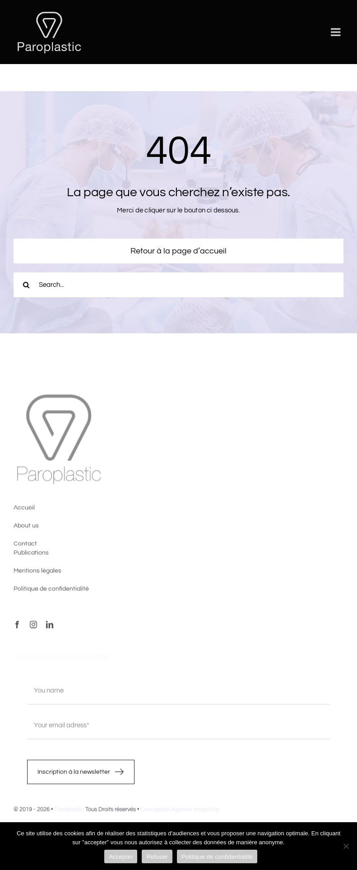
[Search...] (178, 284)
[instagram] (33, 627)
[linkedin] (49, 627)
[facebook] (17, 627)
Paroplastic (69, 811)
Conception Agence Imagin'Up (180, 811)
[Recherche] (26, 284)
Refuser (156, 856)
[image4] (59, 398)
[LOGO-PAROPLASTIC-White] (49, 12)
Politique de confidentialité (217, 856)
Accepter (121, 856)
